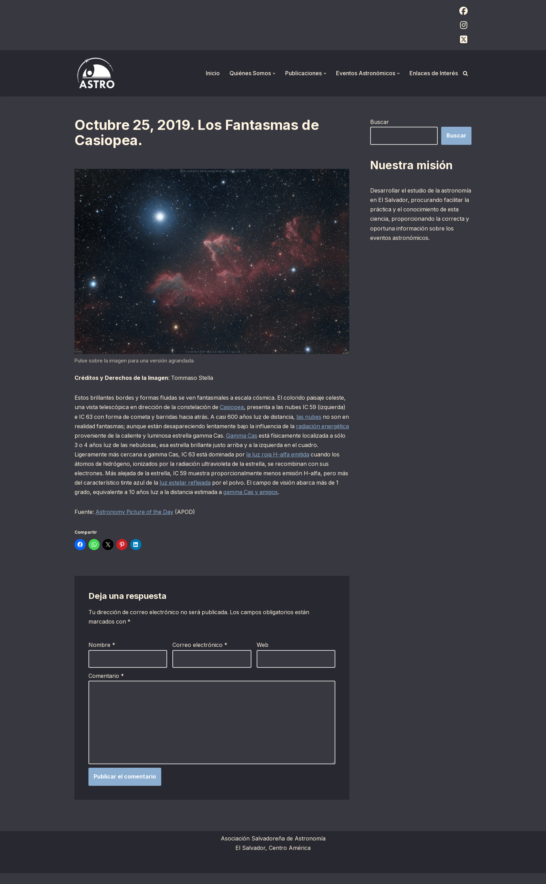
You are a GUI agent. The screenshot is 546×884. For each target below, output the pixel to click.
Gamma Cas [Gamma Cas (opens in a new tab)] (300, 435)
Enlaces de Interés (434, 73)
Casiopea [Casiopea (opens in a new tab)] (257, 407)
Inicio (213, 73)
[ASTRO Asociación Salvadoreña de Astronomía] (95, 73)
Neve (81, 874)
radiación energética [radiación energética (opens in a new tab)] (101, 435)
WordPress (159, 874)
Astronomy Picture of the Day (136, 521)
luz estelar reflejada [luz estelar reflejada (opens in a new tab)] (256, 482)
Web (262, 655)
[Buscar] (465, 73)
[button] (274, 73)
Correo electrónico (199, 655)
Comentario (106, 685)
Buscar (379, 121)
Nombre (101, 655)
